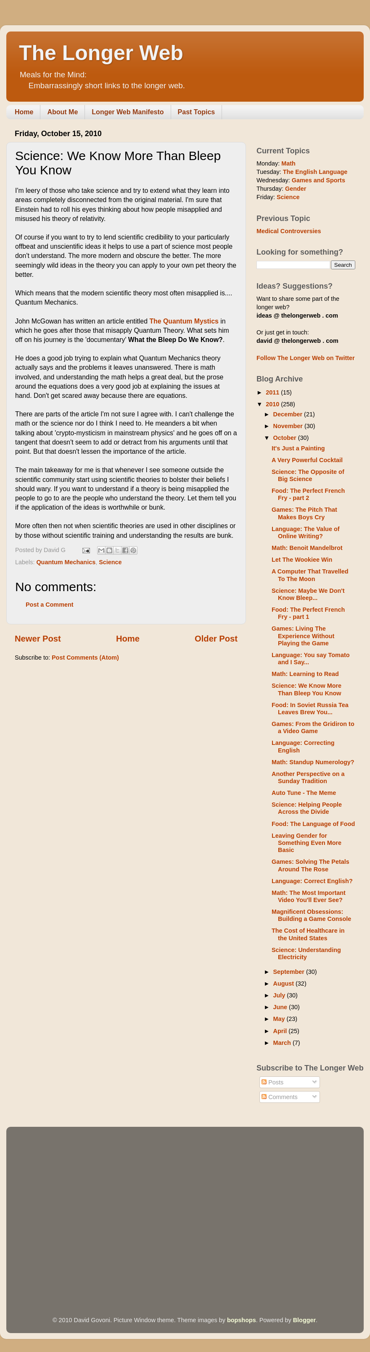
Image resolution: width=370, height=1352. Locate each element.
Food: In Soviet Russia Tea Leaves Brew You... (310, 708)
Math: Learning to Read (305, 674)
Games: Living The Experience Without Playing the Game (303, 636)
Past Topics (196, 112)
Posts (272, 1082)
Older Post (216, 638)
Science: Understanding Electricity (306, 953)
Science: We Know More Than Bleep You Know (306, 689)
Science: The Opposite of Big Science (308, 475)
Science (110, 562)
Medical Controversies (288, 231)
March (283, 1042)
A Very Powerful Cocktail (307, 460)
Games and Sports (318, 180)
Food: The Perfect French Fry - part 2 (308, 494)
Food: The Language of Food (313, 824)
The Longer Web (101, 53)
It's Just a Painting (298, 448)
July (280, 995)
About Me (62, 112)
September (289, 971)
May (280, 1018)
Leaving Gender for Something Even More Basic (306, 843)
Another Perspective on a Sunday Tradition (308, 777)
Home (24, 112)
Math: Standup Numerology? (313, 762)
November (288, 426)
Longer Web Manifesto (128, 112)
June (281, 1007)
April (281, 1031)
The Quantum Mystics (183, 321)
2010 (273, 404)
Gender (295, 188)
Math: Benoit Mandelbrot (307, 547)
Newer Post (38, 638)
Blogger (304, 1320)
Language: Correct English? (312, 881)
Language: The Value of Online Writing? (306, 532)
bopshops (241, 1320)
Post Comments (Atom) (85, 657)
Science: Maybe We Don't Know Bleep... (308, 594)
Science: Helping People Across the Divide (307, 808)
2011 (273, 392)
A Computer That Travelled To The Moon (310, 575)
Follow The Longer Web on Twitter (305, 358)
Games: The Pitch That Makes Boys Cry (304, 513)
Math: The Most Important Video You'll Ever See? (309, 896)
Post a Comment (50, 604)
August (284, 983)
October (285, 437)
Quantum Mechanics (65, 562)
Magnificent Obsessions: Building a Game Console (311, 915)
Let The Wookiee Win (302, 559)
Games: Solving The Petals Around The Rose (310, 865)
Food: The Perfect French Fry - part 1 (308, 613)
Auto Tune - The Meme (304, 792)
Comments (280, 1097)
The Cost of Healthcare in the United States (308, 934)
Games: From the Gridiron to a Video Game (313, 727)
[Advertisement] (79, 1210)
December (288, 414)
